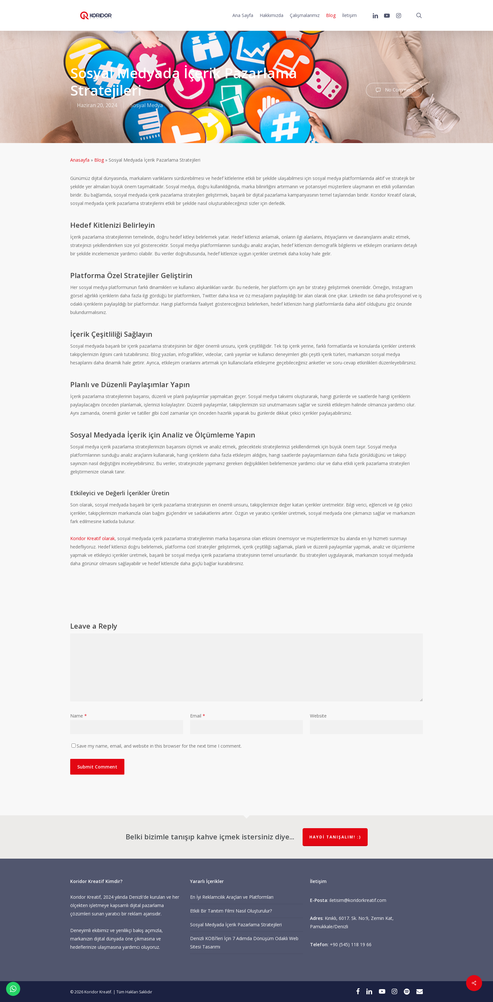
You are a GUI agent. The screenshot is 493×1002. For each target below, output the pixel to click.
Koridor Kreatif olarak (92, 538)
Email (197, 716)
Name (78, 716)
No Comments (394, 90)
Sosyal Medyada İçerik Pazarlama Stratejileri (236, 924)
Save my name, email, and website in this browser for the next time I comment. (159, 746)
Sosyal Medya (146, 105)
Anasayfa (79, 160)
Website (318, 716)
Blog (99, 160)
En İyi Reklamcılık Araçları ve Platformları (231, 897)
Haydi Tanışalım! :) (335, 837)
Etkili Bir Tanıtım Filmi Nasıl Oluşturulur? (231, 911)
